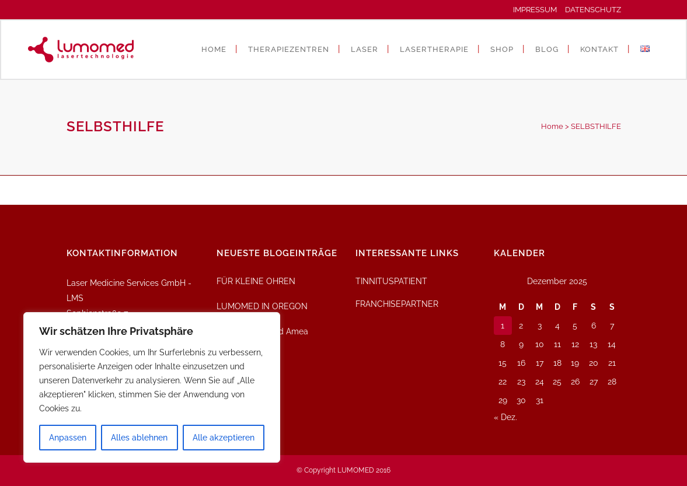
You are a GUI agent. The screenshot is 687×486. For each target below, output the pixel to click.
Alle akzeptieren (223, 437)
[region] (151, 387)
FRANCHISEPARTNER (396, 304)
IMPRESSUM (538, 9)
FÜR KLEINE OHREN (256, 281)
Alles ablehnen (139, 437)
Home (552, 126)
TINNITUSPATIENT (391, 281)
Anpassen (67, 437)
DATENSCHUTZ (593, 9)
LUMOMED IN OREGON (262, 306)
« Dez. (505, 417)
